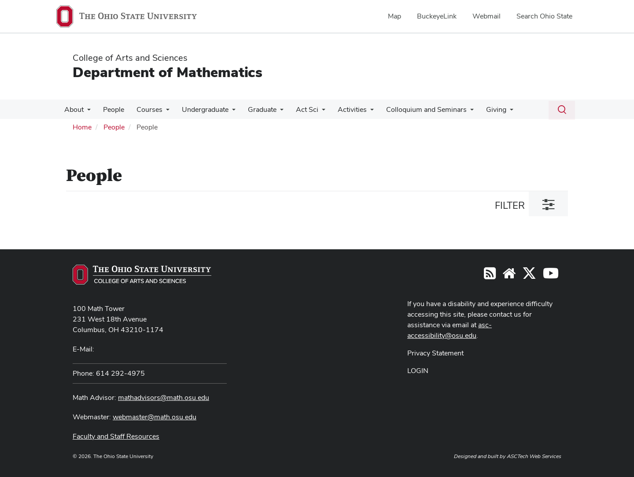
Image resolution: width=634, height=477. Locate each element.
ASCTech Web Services (534, 456)
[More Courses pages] (161, 112)
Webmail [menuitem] (486, 16)
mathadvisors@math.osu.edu (163, 397)
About (73, 109)
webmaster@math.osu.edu (154, 417)
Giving (481, 109)
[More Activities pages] (358, 112)
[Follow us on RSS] (490, 276)
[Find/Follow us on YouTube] (509, 276)
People (111, 109)
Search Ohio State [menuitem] (544, 16)
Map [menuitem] (394, 16)
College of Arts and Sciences (130, 57)
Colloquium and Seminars (413, 109)
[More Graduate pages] (272, 112)
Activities (340, 109)
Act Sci (297, 109)
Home (82, 127)
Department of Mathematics (167, 72)
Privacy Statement (435, 353)
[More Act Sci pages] (312, 112)
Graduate (254, 109)
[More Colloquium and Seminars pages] (457, 112)
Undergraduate (199, 109)
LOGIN (417, 370)
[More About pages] (86, 112)
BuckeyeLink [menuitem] (437, 16)
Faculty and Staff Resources (116, 436)
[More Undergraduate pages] (225, 112)
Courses (145, 109)
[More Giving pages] (494, 112)
